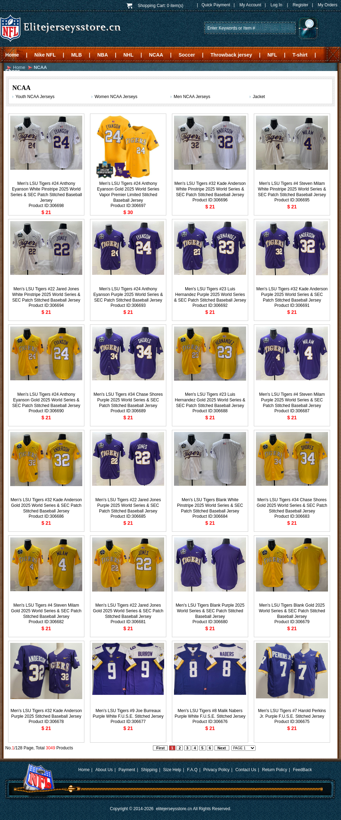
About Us (103, 769)
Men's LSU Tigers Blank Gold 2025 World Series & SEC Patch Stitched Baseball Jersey (292, 611)
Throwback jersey (231, 55)
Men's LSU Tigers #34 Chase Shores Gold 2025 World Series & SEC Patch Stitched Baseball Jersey (292, 505)
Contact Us (246, 769)
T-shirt (300, 55)
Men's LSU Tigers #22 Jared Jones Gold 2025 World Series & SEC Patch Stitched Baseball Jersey (128, 611)
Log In (276, 4)
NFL (272, 55)
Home (12, 55)
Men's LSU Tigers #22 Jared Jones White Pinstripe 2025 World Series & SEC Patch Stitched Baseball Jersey (46, 294)
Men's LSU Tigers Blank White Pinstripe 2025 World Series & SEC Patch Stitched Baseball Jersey (210, 505)
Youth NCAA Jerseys (34, 96)
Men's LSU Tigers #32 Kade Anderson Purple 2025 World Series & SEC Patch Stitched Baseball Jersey (292, 294)
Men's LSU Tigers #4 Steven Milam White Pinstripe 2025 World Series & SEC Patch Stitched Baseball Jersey (292, 189)
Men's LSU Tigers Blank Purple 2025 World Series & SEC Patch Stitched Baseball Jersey (210, 611)
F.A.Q (192, 769)
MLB (76, 55)
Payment (126, 769)
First (160, 748)
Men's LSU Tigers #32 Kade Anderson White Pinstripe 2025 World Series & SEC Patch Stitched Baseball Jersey (210, 189)
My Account (250, 4)
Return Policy (274, 769)
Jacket (259, 96)
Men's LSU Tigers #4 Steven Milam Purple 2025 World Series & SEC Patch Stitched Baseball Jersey (292, 400)
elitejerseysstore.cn (174, 808)
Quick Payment (215, 4)
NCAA (156, 55)
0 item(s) (175, 5)
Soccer (187, 55)
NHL (128, 55)
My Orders (327, 4)
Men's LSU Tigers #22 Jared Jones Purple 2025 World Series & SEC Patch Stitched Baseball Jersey (128, 505)
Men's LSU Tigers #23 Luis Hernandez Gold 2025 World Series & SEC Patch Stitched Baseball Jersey (210, 400)
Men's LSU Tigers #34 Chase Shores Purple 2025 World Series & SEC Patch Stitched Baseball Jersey (128, 400)
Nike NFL (45, 55)
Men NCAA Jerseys (192, 96)
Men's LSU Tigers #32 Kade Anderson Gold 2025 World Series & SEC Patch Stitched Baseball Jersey (46, 505)
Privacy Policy (216, 769)
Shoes (12, 71)
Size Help (172, 769)
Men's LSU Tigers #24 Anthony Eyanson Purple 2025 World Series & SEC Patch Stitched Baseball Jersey (128, 294)
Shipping (149, 769)
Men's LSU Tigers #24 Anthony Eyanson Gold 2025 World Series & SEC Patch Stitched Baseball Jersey (46, 400)
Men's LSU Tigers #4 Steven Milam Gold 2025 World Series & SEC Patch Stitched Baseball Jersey (46, 611)
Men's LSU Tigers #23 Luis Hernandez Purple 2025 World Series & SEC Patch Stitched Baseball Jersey (210, 294)
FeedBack (302, 769)
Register (301, 4)
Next (222, 748)
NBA (102, 55)
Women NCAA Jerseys (116, 96)
